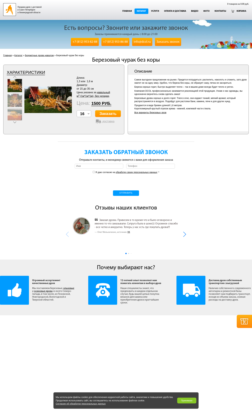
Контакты (220, 11)
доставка (108, 121)
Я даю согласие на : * (127, 172)
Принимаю (186, 400)
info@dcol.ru (142, 42)
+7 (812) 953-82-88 (84, 42)
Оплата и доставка (175, 11)
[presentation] (126, 180)
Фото (206, 11)
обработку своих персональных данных (136, 172)
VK (128, 232)
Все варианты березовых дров (150, 112)
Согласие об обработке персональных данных (81, 403)
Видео (194, 11)
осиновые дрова (43, 291)
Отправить (125, 193)
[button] (184, 234)
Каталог (141, 11)
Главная (127, 11)
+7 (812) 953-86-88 (115, 42)
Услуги (155, 11)
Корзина (241, 11)
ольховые (68, 288)
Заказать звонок (168, 42)
